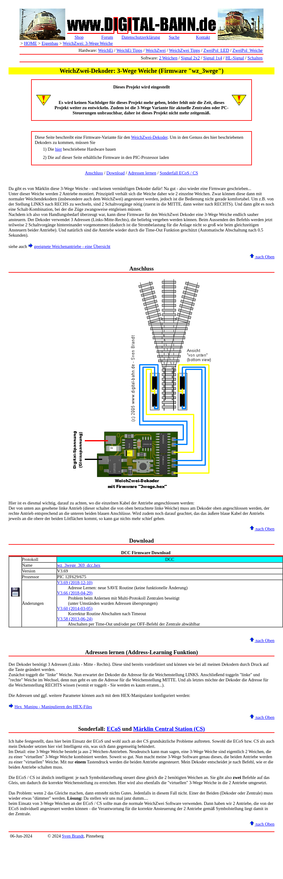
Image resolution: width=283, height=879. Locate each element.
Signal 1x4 (212, 58)
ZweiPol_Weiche (247, 50)
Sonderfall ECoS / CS (179, 172)
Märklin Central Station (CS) (169, 729)
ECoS (114, 729)
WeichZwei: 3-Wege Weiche (88, 43)
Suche (174, 37)
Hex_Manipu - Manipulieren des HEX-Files (53, 706)
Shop (79, 37)
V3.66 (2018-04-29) (74, 592)
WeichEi (105, 50)
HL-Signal (234, 58)
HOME (30, 43)
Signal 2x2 (190, 58)
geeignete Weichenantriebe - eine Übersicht (72, 246)
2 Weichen (168, 58)
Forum (107, 37)
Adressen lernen (142, 172)
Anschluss (94, 172)
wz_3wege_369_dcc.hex (78, 565)
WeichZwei (155, 50)
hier (58, 149)
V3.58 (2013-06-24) (74, 618)
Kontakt (203, 37)
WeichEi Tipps (129, 50)
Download (115, 172)
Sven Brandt (73, 836)
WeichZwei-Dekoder (149, 137)
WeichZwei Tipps (184, 50)
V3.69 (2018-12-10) (74, 582)
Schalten (255, 58)
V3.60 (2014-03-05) (74, 608)
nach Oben (261, 256)
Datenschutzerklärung (140, 37)
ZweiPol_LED (216, 50)
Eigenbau (49, 43)
